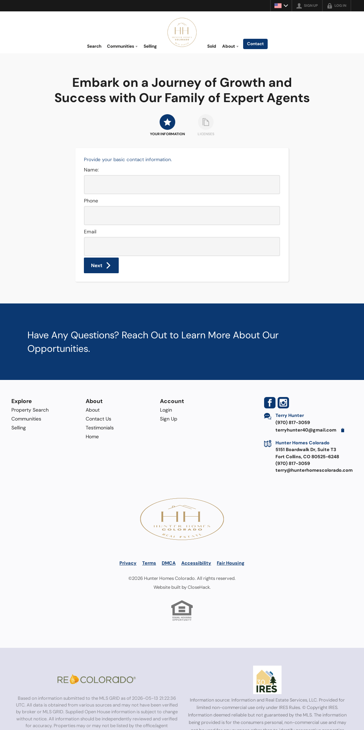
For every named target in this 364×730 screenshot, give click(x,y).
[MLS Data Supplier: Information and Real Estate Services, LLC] (267, 680)
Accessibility (196, 563)
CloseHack (199, 587)
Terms (149, 563)
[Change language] (281, 5)
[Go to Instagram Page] (283, 402)
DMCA (169, 563)
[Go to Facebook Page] (269, 402)
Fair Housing (231, 563)
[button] (101, 265)
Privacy (127, 563)
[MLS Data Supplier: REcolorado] (97, 679)
